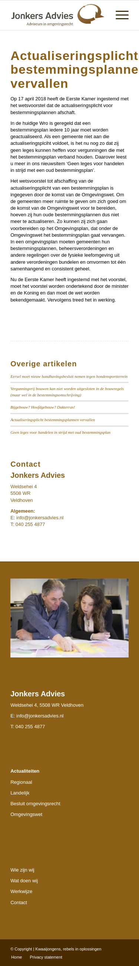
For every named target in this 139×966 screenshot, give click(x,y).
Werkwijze (21, 891)
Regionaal (21, 782)
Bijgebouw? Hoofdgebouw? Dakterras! (42, 407)
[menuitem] (118, 15)
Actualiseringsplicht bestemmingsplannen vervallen (52, 419)
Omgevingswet (26, 814)
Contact (18, 902)
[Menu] (118, 15)
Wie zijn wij (22, 870)
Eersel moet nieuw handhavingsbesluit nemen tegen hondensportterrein (69, 376)
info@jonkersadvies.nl (39, 517)
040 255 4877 (30, 726)
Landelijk (19, 793)
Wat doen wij (24, 880)
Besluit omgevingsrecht (35, 803)
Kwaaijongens (48, 949)
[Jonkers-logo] (57, 15)
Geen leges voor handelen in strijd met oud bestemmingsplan (60, 432)
